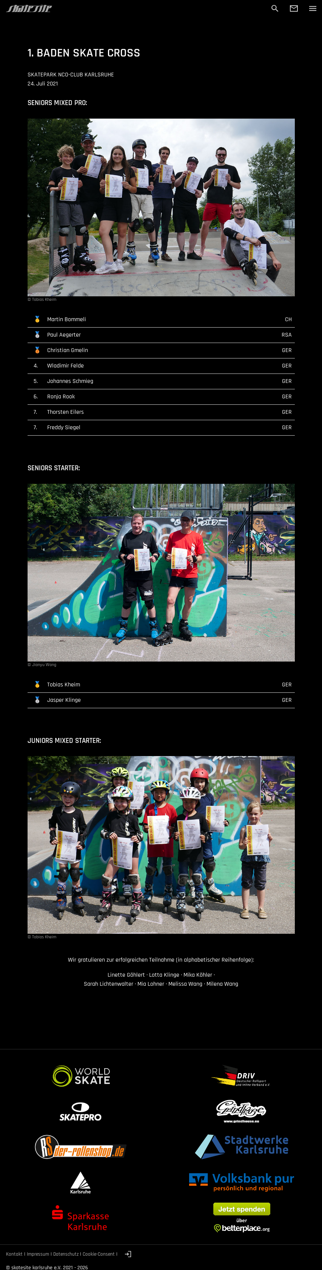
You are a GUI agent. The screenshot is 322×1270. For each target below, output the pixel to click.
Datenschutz (66, 1254)
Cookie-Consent (99, 1254)
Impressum (38, 1254)
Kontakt (14, 1254)
